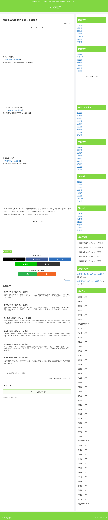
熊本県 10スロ (7, 251)
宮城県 (79, 227)
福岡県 (79, 182)
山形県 (79, 225)
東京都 (79, 54)
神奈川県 (80, 57)
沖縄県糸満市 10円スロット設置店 (89, 252)
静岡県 (79, 161)
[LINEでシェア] (26, 264)
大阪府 (79, 25)
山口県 (79, 124)
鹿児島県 (80, 198)
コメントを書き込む (37, 394)
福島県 (79, 230)
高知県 (79, 135)
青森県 (79, 216)
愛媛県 (79, 132)
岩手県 (79, 222)
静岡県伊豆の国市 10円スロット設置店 (90, 274)
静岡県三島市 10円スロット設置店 (89, 281)
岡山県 (79, 113)
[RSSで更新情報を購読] (39, 274)
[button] (48, 264)
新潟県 (79, 147)
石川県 (79, 167)
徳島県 (79, 129)
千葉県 (79, 63)
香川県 (79, 127)
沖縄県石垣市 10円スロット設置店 (89, 257)
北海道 (79, 213)
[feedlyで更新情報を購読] (35, 274)
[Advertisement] (37, 41)
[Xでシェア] (14, 259)
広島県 (79, 116)
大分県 (79, 184)
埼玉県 (79, 60)
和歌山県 (80, 36)
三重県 (79, 42)
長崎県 (79, 196)
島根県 (79, 121)
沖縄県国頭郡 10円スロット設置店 (89, 261)
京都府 (79, 31)
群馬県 (79, 68)
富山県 (79, 150)
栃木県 (79, 71)
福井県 (79, 169)
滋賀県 (79, 39)
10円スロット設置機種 (12, 60)
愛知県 (79, 164)
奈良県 (79, 34)
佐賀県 (79, 193)
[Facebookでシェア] (37, 259)
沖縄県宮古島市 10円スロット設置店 (90, 248)
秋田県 (79, 219)
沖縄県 (79, 201)
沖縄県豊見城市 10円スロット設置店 (90, 243)
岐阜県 (79, 158)
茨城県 (79, 65)
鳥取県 (79, 118)
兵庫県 (79, 28)
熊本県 (79, 190)
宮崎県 (79, 187)
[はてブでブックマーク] (60, 259)
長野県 (79, 156)
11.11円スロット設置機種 (13, 110)
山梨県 (79, 153)
